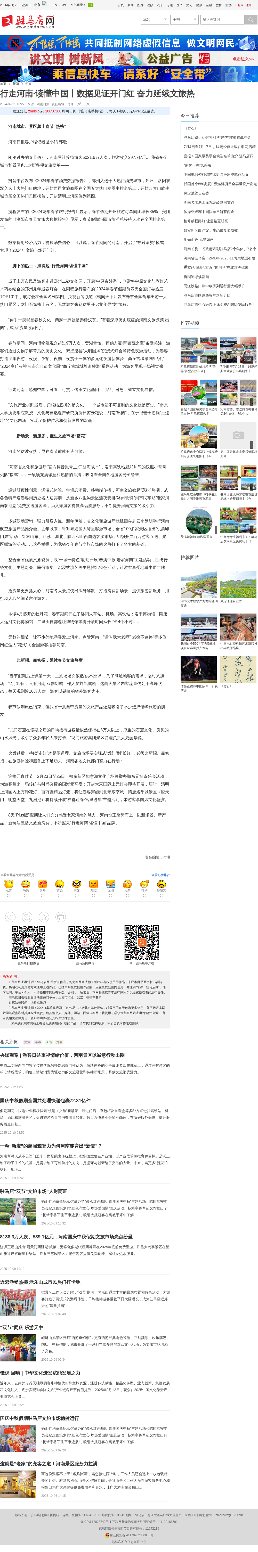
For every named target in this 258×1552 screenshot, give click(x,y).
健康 (199, 5)
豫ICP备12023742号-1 (95, 1522)
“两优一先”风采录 (197, 165)
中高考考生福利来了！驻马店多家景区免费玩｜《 (238, 539)
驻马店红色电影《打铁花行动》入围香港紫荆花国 (199, 497)
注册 (249, 5)
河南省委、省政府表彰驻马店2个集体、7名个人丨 (238, 411)
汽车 (160, 5)
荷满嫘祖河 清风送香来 (196, 537)
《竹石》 (191, 128)
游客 (38, 1042)
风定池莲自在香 (196, 193)
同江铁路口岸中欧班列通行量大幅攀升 (214, 286)
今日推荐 (190, 115)
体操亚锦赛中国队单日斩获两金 (209, 212)
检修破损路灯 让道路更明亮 (206, 221)
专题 (170, 5)
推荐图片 (190, 557)
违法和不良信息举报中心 (129, 1542)
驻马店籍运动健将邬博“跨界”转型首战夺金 (217, 137)
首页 (121, 5)
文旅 (27, 1042)
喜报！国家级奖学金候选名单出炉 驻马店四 (218, 156)
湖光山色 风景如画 (199, 240)
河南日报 (43, 104)
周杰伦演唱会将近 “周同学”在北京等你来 (216, 267)
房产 (179, 5)
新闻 (130, 5)
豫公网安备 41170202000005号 (129, 1535)
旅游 (228, 5)
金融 (209, 5)
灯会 (59, 1042)
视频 (150, 5)
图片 (140, 5)
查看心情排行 (160, 875)
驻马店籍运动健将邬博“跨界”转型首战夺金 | (198, 369)
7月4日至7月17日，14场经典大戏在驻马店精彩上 (238, 369)
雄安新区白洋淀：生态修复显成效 (211, 230)
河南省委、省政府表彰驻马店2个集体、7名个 (220, 249)
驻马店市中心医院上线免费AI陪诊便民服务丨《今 (199, 454)
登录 (241, 5)
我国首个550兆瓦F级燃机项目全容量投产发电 (220, 184)
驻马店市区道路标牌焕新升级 (207, 295)
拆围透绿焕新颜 (196, 277)
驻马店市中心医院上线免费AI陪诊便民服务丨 (220, 305)
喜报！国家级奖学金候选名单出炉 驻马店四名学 (199, 411)
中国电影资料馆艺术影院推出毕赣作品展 (216, 175)
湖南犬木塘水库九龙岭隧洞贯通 (209, 202)
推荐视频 (190, 323)
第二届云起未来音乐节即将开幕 (238, 454)
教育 (219, 5)
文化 (189, 5)
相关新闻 (9, 1041)
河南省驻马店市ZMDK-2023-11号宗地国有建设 (219, 259)
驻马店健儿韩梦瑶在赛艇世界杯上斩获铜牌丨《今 (238, 497)
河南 (28, 84)
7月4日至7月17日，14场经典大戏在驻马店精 (220, 147)
